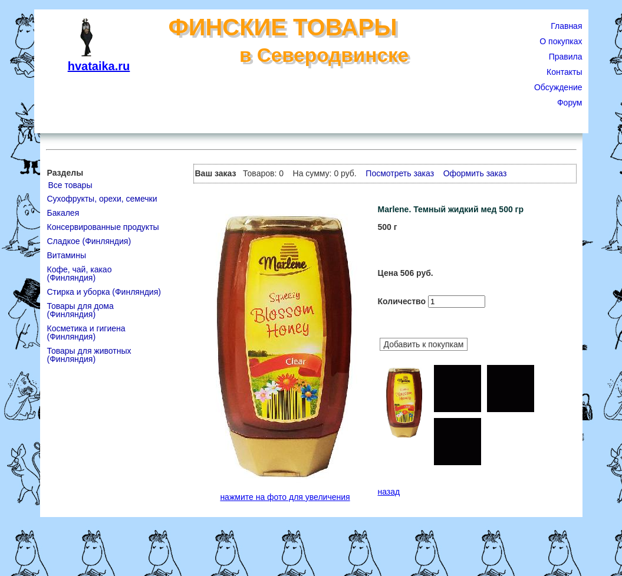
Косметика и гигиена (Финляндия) (86, 332)
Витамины (66, 255)
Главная (566, 26)
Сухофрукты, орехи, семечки (102, 198)
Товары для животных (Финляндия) (89, 355)
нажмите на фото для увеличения (285, 497)
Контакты (564, 72)
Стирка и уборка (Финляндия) (104, 292)
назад (389, 491)
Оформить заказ (475, 173)
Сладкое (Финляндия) (89, 241)
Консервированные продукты (103, 227)
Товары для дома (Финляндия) (80, 310)
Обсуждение (558, 87)
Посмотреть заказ (400, 173)
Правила (565, 56)
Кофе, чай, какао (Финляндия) (79, 273)
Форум (569, 102)
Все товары (70, 185)
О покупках (560, 41)
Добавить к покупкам (424, 344)
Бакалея (63, 213)
